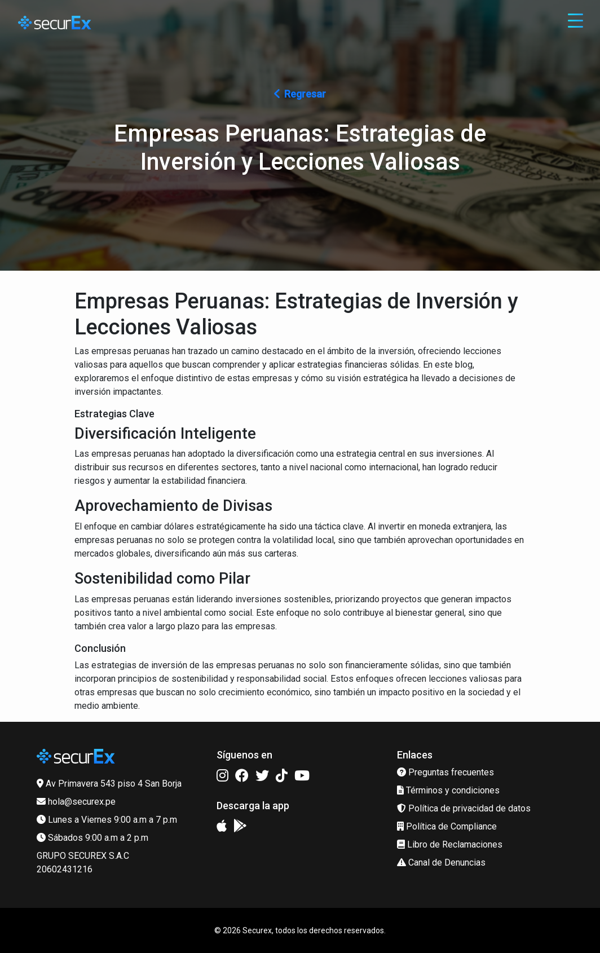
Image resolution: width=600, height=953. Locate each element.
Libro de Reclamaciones (449, 844)
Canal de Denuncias (441, 862)
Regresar (300, 94)
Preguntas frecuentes (445, 772)
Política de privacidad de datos (464, 808)
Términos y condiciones (448, 790)
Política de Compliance (447, 826)
